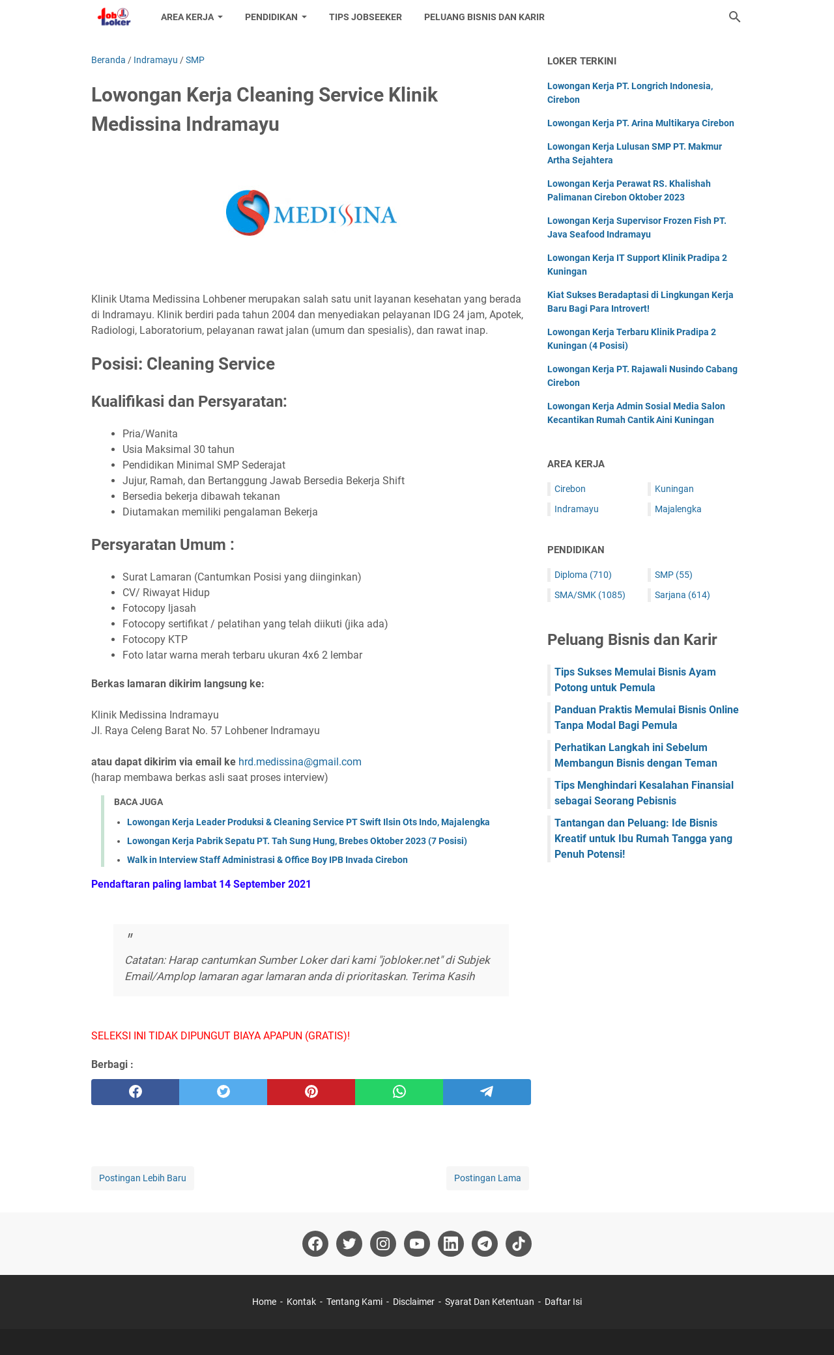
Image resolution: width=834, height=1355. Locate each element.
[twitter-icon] (349, 1244)
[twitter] (223, 1092)
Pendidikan (271, 17)
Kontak (301, 1301)
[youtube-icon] (417, 1244)
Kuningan (674, 489)
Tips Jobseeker (365, 17)
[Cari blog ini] (735, 17)
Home (264, 1301)
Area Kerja (187, 17)
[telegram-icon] (485, 1244)
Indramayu (576, 509)
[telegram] (487, 1092)
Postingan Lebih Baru (142, 1178)
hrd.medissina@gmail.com (300, 762)
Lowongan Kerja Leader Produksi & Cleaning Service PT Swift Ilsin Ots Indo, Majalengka (308, 822)
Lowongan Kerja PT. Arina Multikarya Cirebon (640, 123)
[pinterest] (311, 1092)
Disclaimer (414, 1301)
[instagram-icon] (383, 1244)
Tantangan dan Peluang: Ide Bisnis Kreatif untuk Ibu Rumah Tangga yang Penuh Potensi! (643, 838)
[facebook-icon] (315, 1244)
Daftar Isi (563, 1301)
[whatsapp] (399, 1092)
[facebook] (135, 1092)
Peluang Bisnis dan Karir (484, 17)
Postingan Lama (487, 1178)
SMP (674, 574)
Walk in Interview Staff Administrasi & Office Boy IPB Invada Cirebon (267, 860)
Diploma (583, 574)
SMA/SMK (590, 595)
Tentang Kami (354, 1301)
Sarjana (682, 595)
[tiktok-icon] (519, 1244)
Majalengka (678, 509)
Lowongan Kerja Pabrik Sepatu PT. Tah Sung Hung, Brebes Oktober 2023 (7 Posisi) (297, 841)
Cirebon (570, 489)
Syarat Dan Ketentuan (489, 1301)
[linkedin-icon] (451, 1244)
